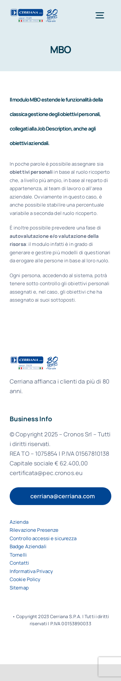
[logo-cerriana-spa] (34, 10)
